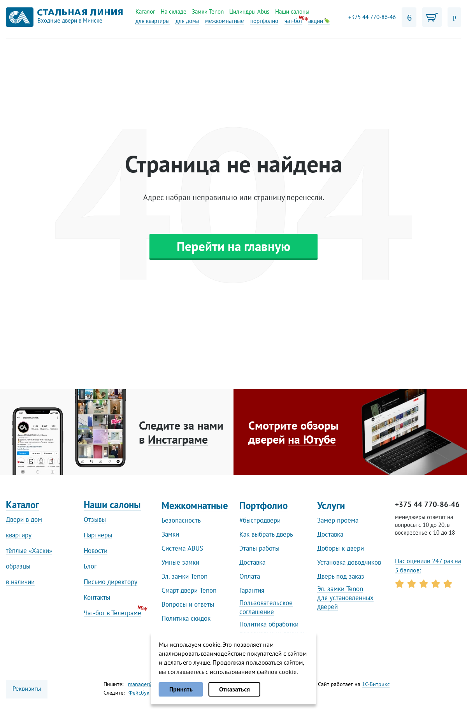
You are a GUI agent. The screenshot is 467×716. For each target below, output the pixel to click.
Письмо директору (110, 581)
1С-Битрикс (376, 684)
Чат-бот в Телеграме (112, 613)
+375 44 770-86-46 (372, 17)
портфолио (264, 21)
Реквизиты (26, 688)
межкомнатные (224, 21)
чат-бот (293, 21)
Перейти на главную (233, 246)
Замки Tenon (208, 11)
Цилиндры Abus (249, 11)
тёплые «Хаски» (29, 550)
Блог (90, 566)
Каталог (145, 11)
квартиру (19, 535)
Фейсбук (138, 692)
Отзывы (95, 519)
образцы (18, 566)
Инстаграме (178, 439)
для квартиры (152, 21)
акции (319, 21)
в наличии (20, 581)
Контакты (97, 597)
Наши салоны (292, 11)
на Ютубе (312, 439)
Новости (95, 550)
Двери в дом (24, 519)
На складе (173, 11)
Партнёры (98, 535)
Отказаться (234, 689)
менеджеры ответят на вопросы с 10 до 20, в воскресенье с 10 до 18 (425, 524)
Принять (181, 689)
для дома (187, 21)
